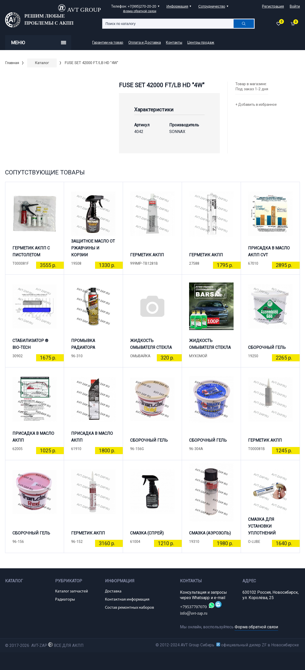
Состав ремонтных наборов (129, 608)
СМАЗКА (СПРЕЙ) (147, 533)
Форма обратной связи (256, 626)
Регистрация (273, 6)
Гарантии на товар (107, 42)
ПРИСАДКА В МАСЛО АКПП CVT (269, 251)
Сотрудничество (211, 6)
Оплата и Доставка (144, 42)
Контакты (174, 42)
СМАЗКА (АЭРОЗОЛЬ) (210, 533)
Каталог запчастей (71, 591)
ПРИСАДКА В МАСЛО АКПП (33, 437)
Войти (295, 6)
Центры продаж (200, 42)
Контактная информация (127, 600)
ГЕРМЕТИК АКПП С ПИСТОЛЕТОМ (31, 251)
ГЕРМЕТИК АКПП (147, 254)
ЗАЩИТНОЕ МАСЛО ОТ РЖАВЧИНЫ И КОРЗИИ (93, 250)
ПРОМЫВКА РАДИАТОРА (83, 344)
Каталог (42, 63)
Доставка (113, 591)
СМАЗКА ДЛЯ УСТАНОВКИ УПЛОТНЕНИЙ (262, 528)
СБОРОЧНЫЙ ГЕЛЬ (267, 347)
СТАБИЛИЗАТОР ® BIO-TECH (30, 344)
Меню (38, 42)
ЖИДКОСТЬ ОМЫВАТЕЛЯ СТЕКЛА (151, 344)
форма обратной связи (139, 11)
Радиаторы (65, 600)
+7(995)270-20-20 (142, 6)
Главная (12, 63)
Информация (177, 6)
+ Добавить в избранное (256, 104)
